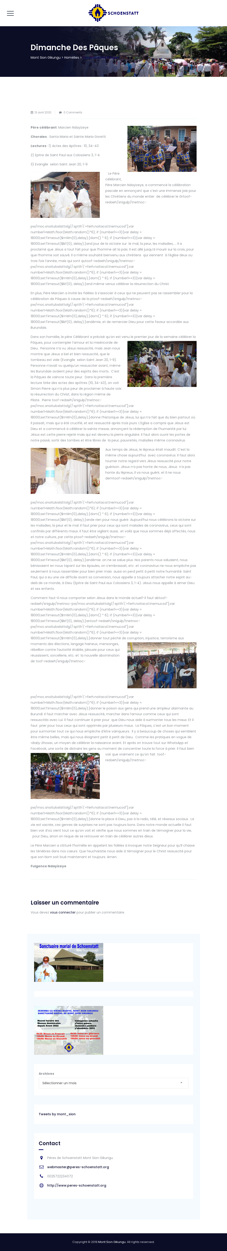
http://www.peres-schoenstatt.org (76, 1185)
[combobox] (114, 1083)
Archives (46, 1073)
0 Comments (73, 112)
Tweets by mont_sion (57, 1114)
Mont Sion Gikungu (112, 1242)
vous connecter (63, 912)
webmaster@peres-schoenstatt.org (78, 1167)
